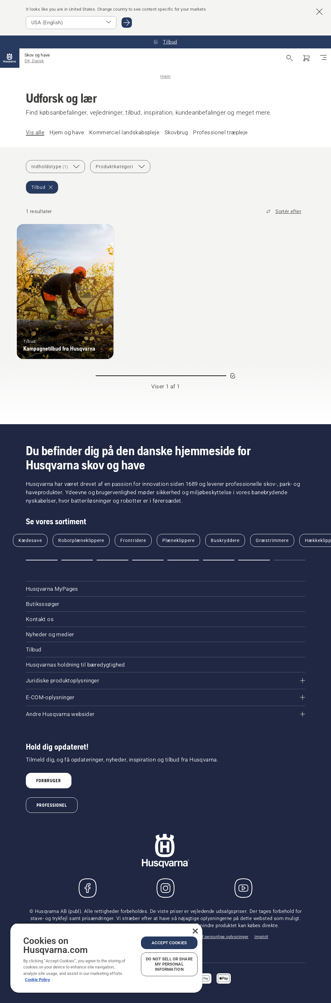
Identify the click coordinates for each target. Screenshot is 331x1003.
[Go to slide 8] (289, 560)
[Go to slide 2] (77, 560)
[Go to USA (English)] (127, 22)
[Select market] (71, 22)
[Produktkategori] (120, 166)
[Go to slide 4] (148, 560)
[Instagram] (165, 888)
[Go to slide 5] (183, 560)
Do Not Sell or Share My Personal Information (169, 964)
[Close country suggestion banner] (319, 11)
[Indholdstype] (55, 166)
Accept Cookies (169, 942)
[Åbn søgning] (289, 58)
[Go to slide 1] (42, 560)
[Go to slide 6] (219, 560)
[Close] (195, 931)
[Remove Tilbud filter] (42, 187)
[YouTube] (243, 888)
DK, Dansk (34, 60)
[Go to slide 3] (112, 560)
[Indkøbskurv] (306, 58)
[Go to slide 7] (254, 560)
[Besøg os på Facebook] (87, 888)
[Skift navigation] (323, 58)
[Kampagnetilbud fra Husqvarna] (65, 291)
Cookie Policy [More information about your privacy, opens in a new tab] (37, 979)
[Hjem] (9, 58)
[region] (106, 958)
